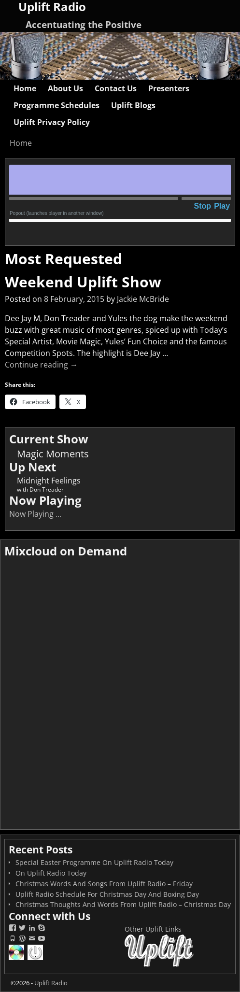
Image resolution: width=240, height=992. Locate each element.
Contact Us (116, 88)
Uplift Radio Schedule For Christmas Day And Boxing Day (107, 894)
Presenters (168, 88)
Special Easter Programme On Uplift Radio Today (94, 862)
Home (25, 88)
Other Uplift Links (153, 929)
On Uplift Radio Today (50, 873)
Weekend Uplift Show (83, 282)
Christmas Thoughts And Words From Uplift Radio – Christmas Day (123, 904)
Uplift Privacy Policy (52, 122)
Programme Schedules (56, 105)
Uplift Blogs (133, 105)
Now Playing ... (35, 514)
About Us (65, 88)
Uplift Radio (51, 982)
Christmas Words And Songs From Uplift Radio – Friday (104, 883)
